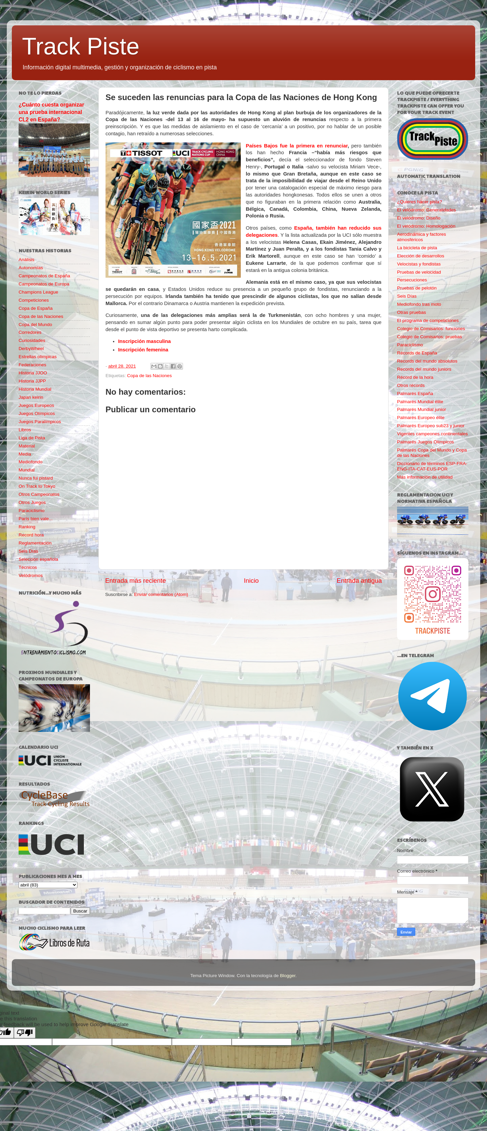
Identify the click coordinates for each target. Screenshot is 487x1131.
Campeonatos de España (44, 275)
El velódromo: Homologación (426, 226)
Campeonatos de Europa (44, 283)
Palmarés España (415, 393)
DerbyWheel (31, 348)
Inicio (251, 580)
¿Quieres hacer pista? (419, 201)
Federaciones (32, 364)
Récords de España (417, 352)
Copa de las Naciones (149, 375)
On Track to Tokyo (37, 486)
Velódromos (31, 575)
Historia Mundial (35, 389)
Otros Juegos (32, 502)
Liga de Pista (32, 437)
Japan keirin (31, 397)
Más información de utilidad (425, 477)
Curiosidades (32, 340)
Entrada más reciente (135, 580)
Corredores (30, 332)
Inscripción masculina (144, 341)
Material (27, 445)
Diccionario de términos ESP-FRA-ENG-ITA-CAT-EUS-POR (432, 466)
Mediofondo (31, 461)
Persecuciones (412, 279)
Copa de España (36, 308)
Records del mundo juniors (424, 369)
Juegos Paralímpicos (40, 421)
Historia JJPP (32, 381)
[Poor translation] (25, 1032)
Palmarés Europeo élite (420, 417)
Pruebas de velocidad (419, 272)
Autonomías (31, 267)
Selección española (38, 559)
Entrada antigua (359, 580)
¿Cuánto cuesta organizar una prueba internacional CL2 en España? (51, 112)
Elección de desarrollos (420, 255)
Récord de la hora (415, 377)
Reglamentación (35, 543)
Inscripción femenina (143, 349)
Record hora (31, 534)
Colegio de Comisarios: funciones (431, 328)
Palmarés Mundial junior (421, 409)
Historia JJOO (33, 372)
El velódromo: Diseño (418, 218)
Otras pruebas (411, 312)
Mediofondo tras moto (419, 304)
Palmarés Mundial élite (420, 401)
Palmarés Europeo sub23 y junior (431, 425)
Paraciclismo (32, 510)
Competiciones (34, 300)
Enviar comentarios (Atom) (161, 594)
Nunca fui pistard (36, 478)
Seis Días (28, 551)
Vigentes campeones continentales (432, 433)
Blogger (288, 975)
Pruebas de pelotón (417, 288)
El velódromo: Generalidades (426, 209)
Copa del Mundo (35, 324)
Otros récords (411, 385)
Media (25, 454)
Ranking (27, 526)
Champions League (38, 292)
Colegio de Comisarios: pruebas (429, 336)
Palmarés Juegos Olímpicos (425, 441)
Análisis (26, 259)
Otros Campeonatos (39, 494)
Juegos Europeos (36, 405)
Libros (25, 429)
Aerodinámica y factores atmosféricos (421, 237)
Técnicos (28, 567)
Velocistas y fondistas (419, 264)
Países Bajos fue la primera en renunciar (297, 145)
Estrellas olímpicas (38, 356)
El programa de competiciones (428, 320)
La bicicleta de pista (417, 247)
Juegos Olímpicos (37, 413)
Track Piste (80, 46)
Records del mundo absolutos (427, 361)
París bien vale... (36, 518)
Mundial (26, 469)
